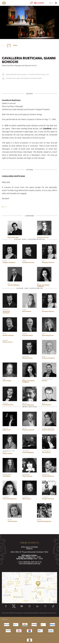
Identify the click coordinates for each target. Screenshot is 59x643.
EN (53, 3)
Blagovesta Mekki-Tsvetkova (43, 285)
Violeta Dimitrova (48, 476)
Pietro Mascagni (13, 237)
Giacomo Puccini (43, 237)
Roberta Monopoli (48, 430)
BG (50, 3)
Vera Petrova (46, 452)
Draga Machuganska (44, 521)
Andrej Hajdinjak (28, 452)
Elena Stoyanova (47, 335)
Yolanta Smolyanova (10, 499)
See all (5, 206)
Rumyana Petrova (48, 262)
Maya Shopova (27, 476)
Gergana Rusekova (9, 262)
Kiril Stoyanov (47, 404)
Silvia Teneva (26, 311)
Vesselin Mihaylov (14, 285)
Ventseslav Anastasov (6, 312)
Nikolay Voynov (27, 358)
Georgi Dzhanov (8, 404)
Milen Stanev (26, 499)
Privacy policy (19, 613)
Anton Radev (7, 380)
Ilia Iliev (44, 380)
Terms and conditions (8, 613)
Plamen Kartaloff (28, 430)
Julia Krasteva (12, 521)
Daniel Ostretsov (8, 335)
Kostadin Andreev (28, 262)
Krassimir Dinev (27, 335)
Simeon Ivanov (8, 342)
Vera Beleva (7, 476)
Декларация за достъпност (48, 613)
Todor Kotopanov (28, 405)
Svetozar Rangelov (48, 358)
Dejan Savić (7, 430)
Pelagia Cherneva (48, 499)
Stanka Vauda (7, 453)
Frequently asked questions (31, 613)
